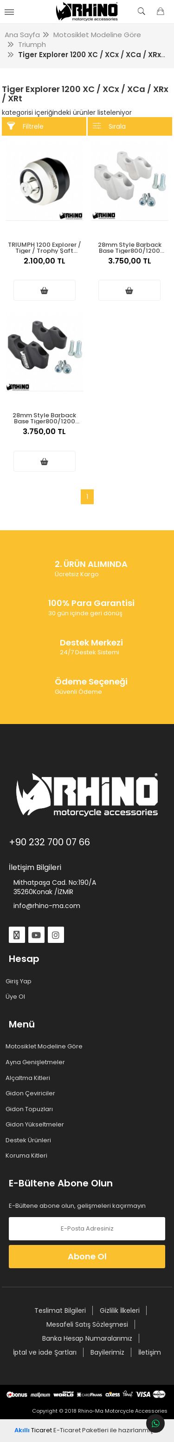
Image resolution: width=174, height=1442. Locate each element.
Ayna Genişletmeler (37, 1062)
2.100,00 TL (44, 266)
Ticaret (33, 1430)
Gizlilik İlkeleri (120, 1310)
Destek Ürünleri (30, 1140)
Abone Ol (87, 1256)
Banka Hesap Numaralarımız (87, 1338)
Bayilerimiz (107, 1352)
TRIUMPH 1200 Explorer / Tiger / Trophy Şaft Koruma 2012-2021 (44, 247)
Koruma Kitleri (28, 1156)
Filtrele (25, 126)
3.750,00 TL (129, 266)
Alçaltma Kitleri (29, 1078)
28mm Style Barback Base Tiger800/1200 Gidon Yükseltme (129, 247)
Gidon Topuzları (31, 1109)
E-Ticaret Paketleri (81, 1430)
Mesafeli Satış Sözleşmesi (87, 1324)
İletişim (149, 1352)
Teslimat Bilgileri (60, 1310)
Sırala (109, 126)
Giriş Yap (20, 981)
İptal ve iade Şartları (45, 1352)
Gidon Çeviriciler (32, 1093)
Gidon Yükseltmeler (36, 1124)
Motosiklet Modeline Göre (46, 1046)
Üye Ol (17, 997)
